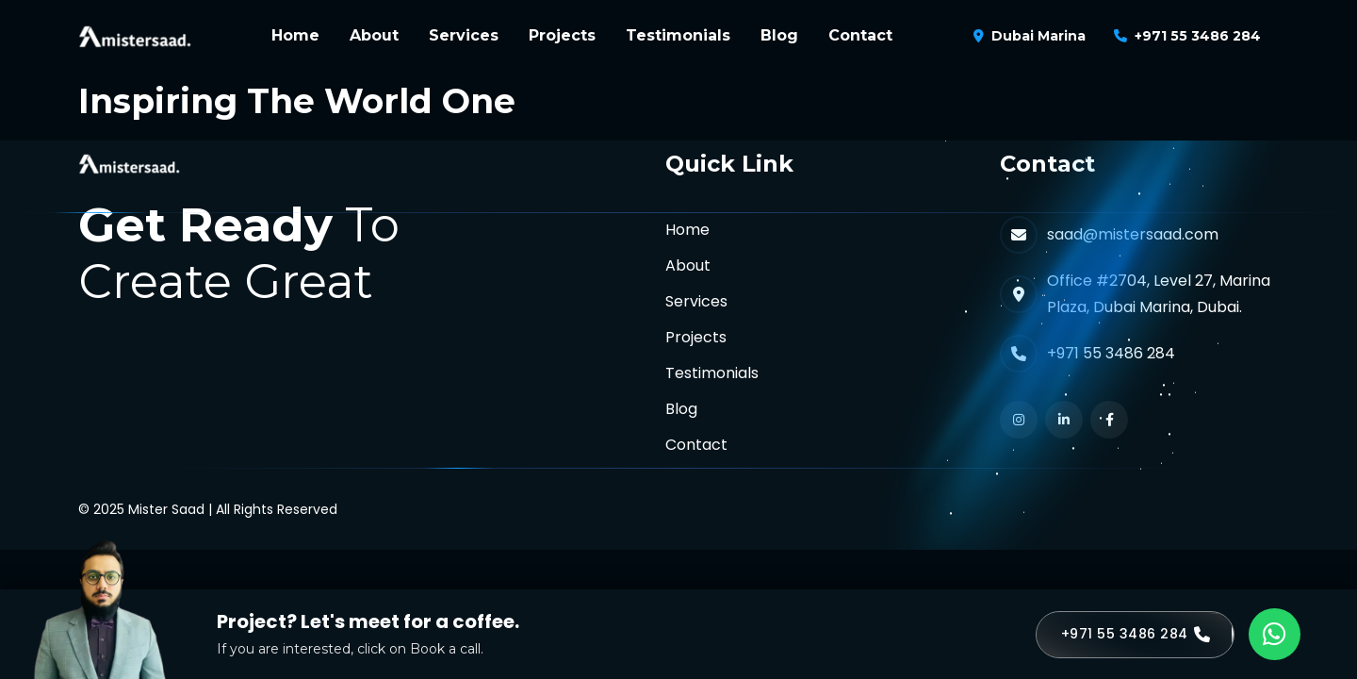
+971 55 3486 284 (1198, 35)
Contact (860, 35)
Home (295, 35)
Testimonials (678, 35)
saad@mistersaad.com (1132, 234)
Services (464, 35)
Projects (562, 35)
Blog (779, 35)
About (374, 35)
